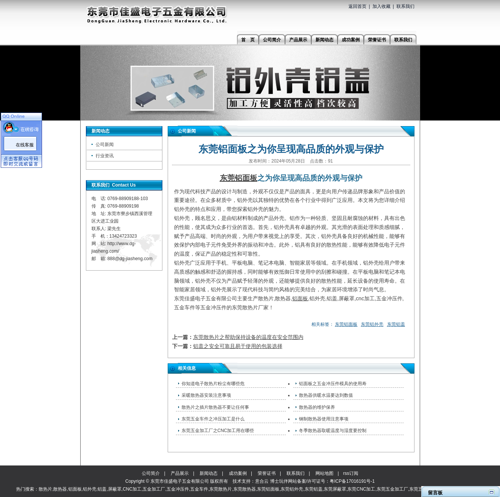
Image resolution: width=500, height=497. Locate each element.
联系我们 (405, 6)
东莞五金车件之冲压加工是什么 (213, 419)
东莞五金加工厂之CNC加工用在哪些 (218, 430)
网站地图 (324, 473)
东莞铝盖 (396, 324)
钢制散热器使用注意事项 (323, 419)
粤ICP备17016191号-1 (352, 481)
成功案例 (238, 473)
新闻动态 (209, 473)
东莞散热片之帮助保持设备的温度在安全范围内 (248, 337)
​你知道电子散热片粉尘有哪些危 (213, 383)
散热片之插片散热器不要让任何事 (215, 407)
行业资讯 (105, 155)
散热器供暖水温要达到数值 (326, 395)
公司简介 (151, 473)
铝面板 (300, 298)
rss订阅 (350, 473)
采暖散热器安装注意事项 (206, 395)
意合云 (262, 481)
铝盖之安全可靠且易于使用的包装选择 (237, 346)
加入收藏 (381, 6)
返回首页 (357, 6)
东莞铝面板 (238, 178)
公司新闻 (105, 144)
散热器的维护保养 (317, 407)
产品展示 (180, 473)
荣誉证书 (267, 473)
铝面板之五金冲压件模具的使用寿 (332, 383)
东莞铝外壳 (372, 324)
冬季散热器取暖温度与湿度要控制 (332, 430)
